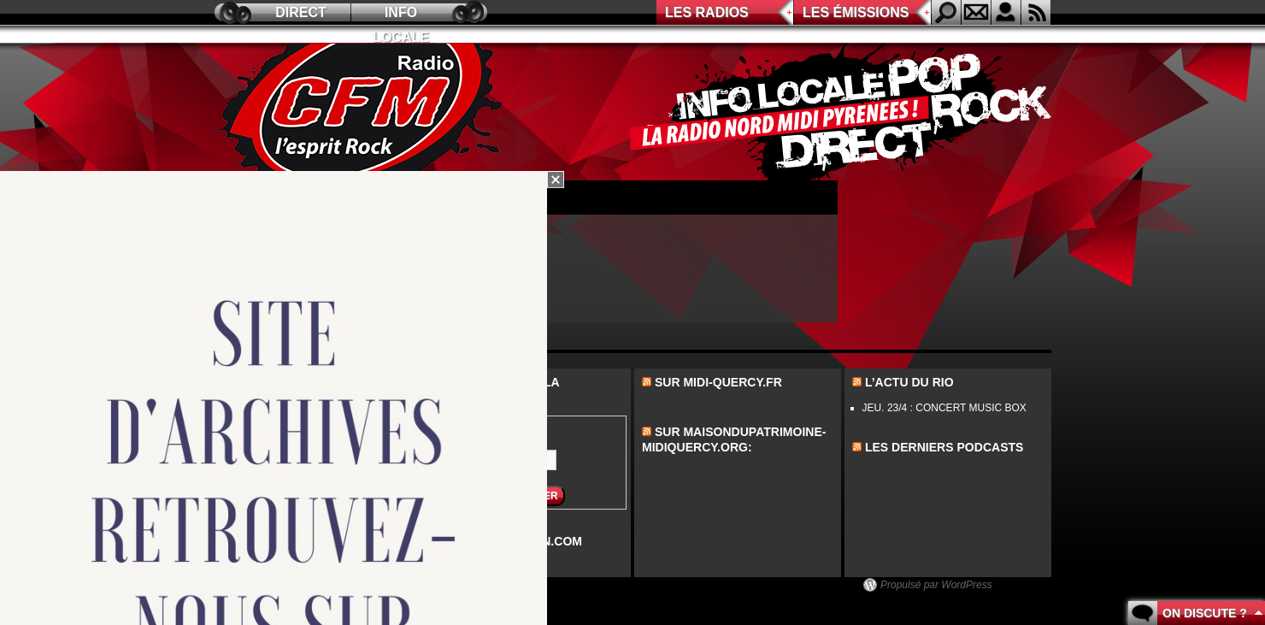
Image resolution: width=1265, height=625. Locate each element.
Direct (301, 12)
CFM (361, 112)
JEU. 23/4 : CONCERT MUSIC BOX (944, 408)
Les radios (707, 12)
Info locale (401, 15)
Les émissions (856, 12)
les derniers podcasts (944, 447)
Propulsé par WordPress (936, 585)
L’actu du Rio (909, 382)
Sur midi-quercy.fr (718, 382)
